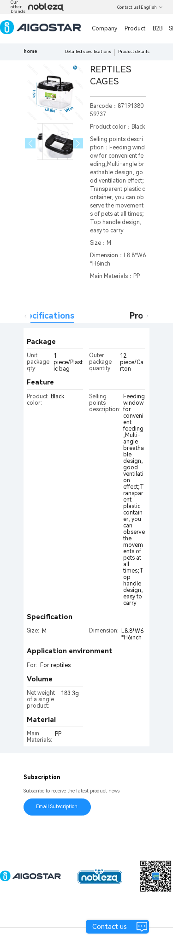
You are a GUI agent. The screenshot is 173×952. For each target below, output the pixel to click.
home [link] (30, 51)
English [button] (152, 7)
